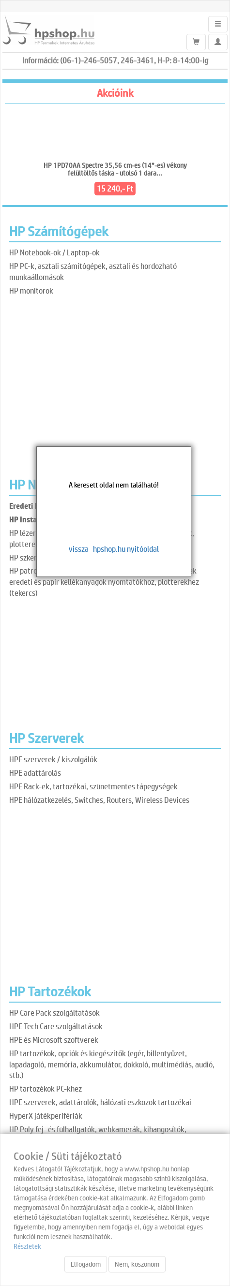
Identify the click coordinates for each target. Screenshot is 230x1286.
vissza (79, 548)
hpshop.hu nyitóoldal (126, 548)
